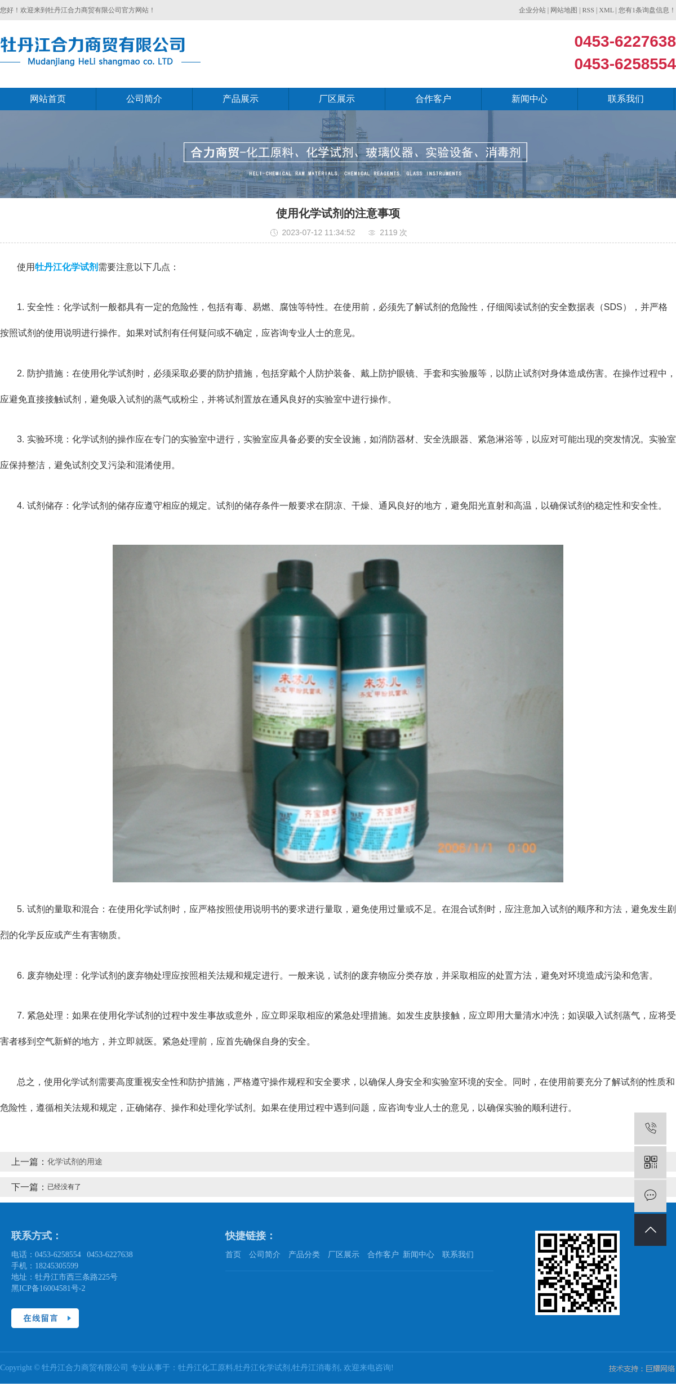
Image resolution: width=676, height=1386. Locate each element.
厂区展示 (337, 99)
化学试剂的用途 (75, 1162)
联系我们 (626, 99)
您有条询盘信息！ (647, 10)
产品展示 (241, 99)
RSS (588, 10)
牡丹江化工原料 (205, 1367)
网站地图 (563, 10)
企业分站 (532, 10)
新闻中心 (530, 99)
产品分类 (304, 1254)
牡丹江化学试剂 (262, 1367)
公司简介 (144, 99)
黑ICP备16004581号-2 (48, 1288)
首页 (233, 1254)
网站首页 (48, 99)
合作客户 (433, 99)
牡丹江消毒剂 (316, 1367)
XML (606, 10)
